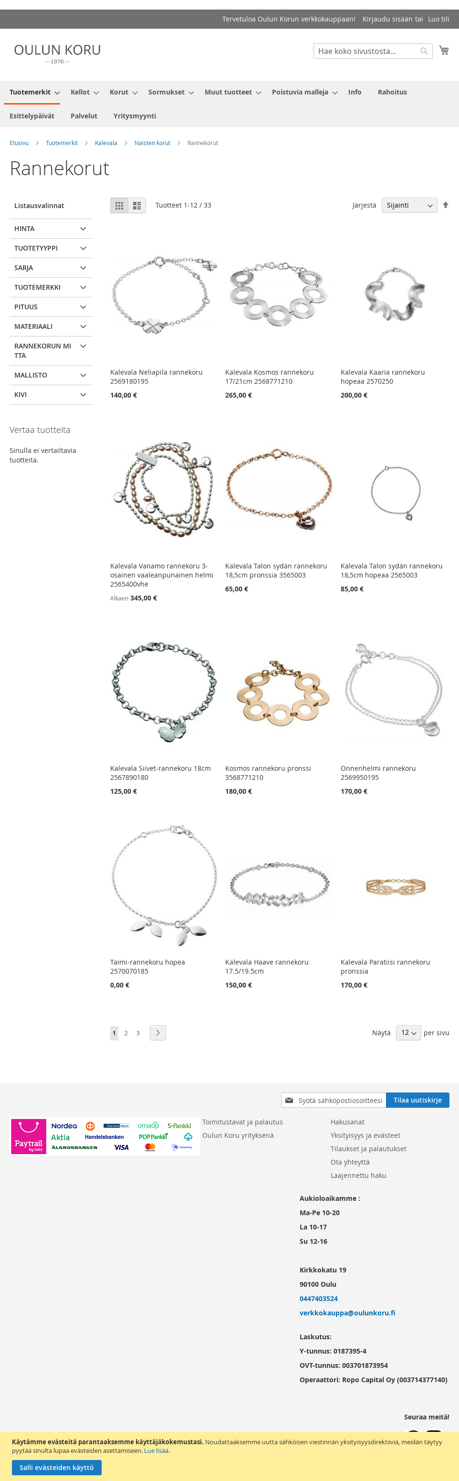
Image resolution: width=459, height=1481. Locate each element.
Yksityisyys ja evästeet (365, 1135)
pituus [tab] (26, 306)
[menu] (229, 104)
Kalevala (106, 143)
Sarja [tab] (23, 267)
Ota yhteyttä (350, 1161)
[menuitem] (32, 93)
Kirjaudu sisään (388, 18)
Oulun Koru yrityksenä (238, 1135)
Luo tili (438, 18)
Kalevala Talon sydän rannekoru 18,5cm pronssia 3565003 (276, 570)
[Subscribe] (417, 1100)
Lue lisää (156, 1450)
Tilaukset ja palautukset (369, 1148)
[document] (230, 1456)
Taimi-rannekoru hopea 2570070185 (147, 966)
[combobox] (373, 51)
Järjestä (364, 205)
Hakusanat (348, 1121)
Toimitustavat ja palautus (242, 1121)
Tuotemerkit (62, 143)
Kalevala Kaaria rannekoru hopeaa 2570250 (383, 377)
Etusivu (19, 143)
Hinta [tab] (24, 228)
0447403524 (319, 1298)
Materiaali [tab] (33, 326)
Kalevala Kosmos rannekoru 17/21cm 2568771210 (269, 377)
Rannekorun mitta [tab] (42, 350)
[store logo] (57, 54)
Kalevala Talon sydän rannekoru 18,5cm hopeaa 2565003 (392, 570)
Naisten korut (152, 143)
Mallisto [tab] (30, 374)
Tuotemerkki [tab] (37, 287)
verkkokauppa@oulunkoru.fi (348, 1312)
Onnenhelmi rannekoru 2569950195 (378, 773)
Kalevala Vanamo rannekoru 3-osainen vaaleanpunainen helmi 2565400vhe (161, 574)
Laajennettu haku (358, 1175)
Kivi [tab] (20, 394)
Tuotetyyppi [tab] (36, 247)
